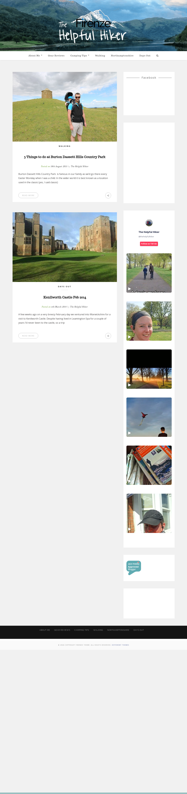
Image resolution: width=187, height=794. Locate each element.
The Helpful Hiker (79, 173)
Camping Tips (79, 55)
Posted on (54, 173)
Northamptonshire (122, 55)
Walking (100, 55)
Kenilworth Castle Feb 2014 (65, 303)
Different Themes (120, 789)
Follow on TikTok (149, 244)
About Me (35, 55)
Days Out (145, 55)
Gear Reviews (56, 55)
